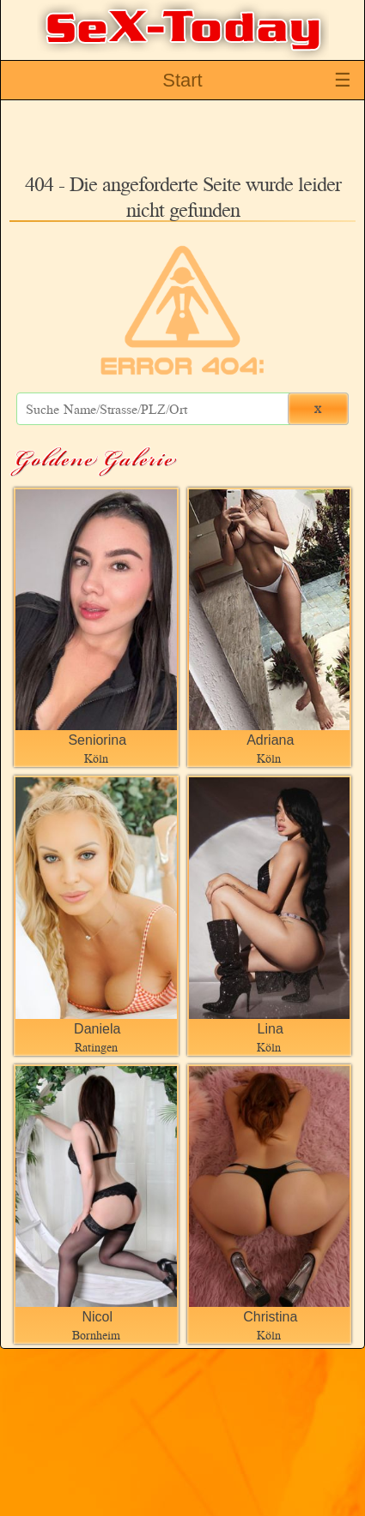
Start (182, 80)
